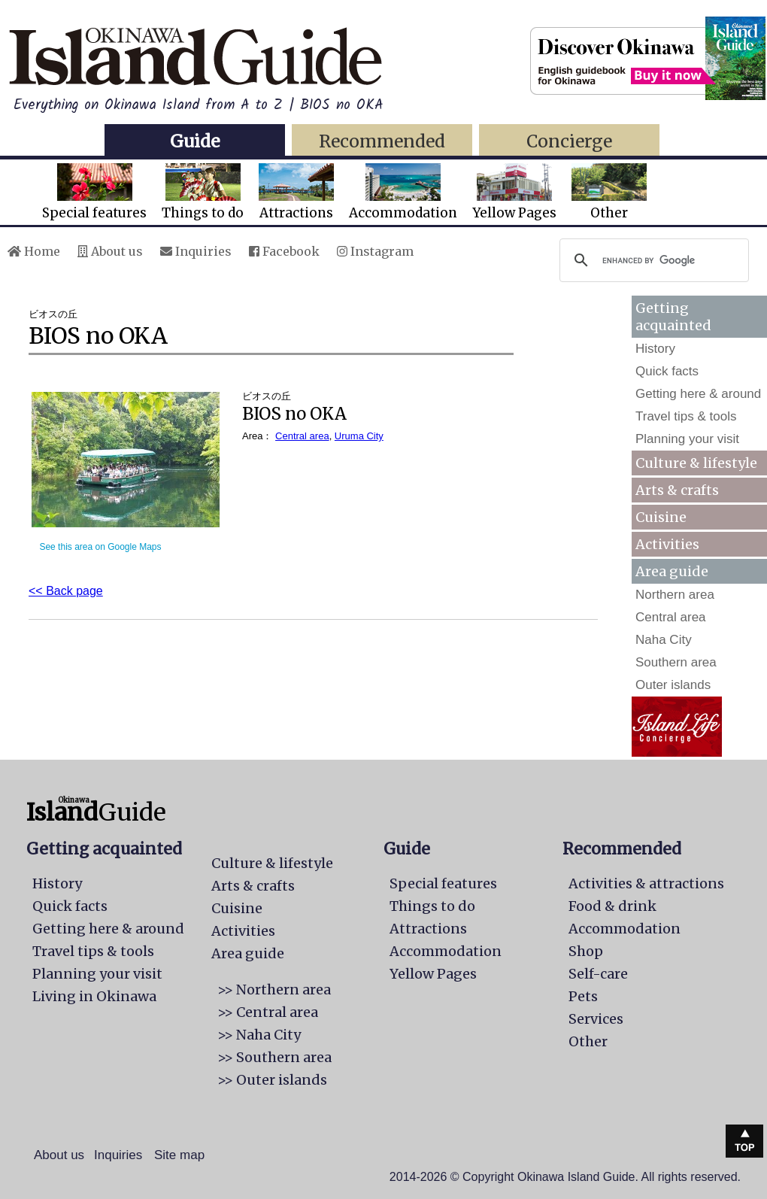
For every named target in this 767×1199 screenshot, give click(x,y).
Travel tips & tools (685, 416)
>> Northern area (274, 989)
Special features (94, 192)
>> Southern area (274, 1057)
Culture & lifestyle (696, 463)
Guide (195, 141)
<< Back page (66, 590)
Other (609, 192)
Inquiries (196, 251)
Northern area (674, 594)
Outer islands (673, 685)
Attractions (296, 192)
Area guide (247, 953)
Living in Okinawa (94, 996)
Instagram (375, 251)
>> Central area (267, 1012)
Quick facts (667, 371)
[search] (652, 260)
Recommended (382, 141)
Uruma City (359, 436)
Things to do (203, 192)
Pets (583, 996)
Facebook (284, 251)
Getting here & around (698, 394)
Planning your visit (687, 439)
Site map (179, 1155)
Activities (667, 544)
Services (595, 1018)
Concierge (569, 141)
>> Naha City (259, 1034)
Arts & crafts (677, 490)
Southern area (676, 662)
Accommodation (403, 192)
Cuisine (661, 517)
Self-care (598, 973)
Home (34, 251)
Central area (302, 436)
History (655, 348)
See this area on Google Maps (100, 547)
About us (110, 251)
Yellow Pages (514, 192)
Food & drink (612, 906)
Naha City (663, 640)
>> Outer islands (272, 1079)
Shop (585, 951)
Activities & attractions (646, 883)
